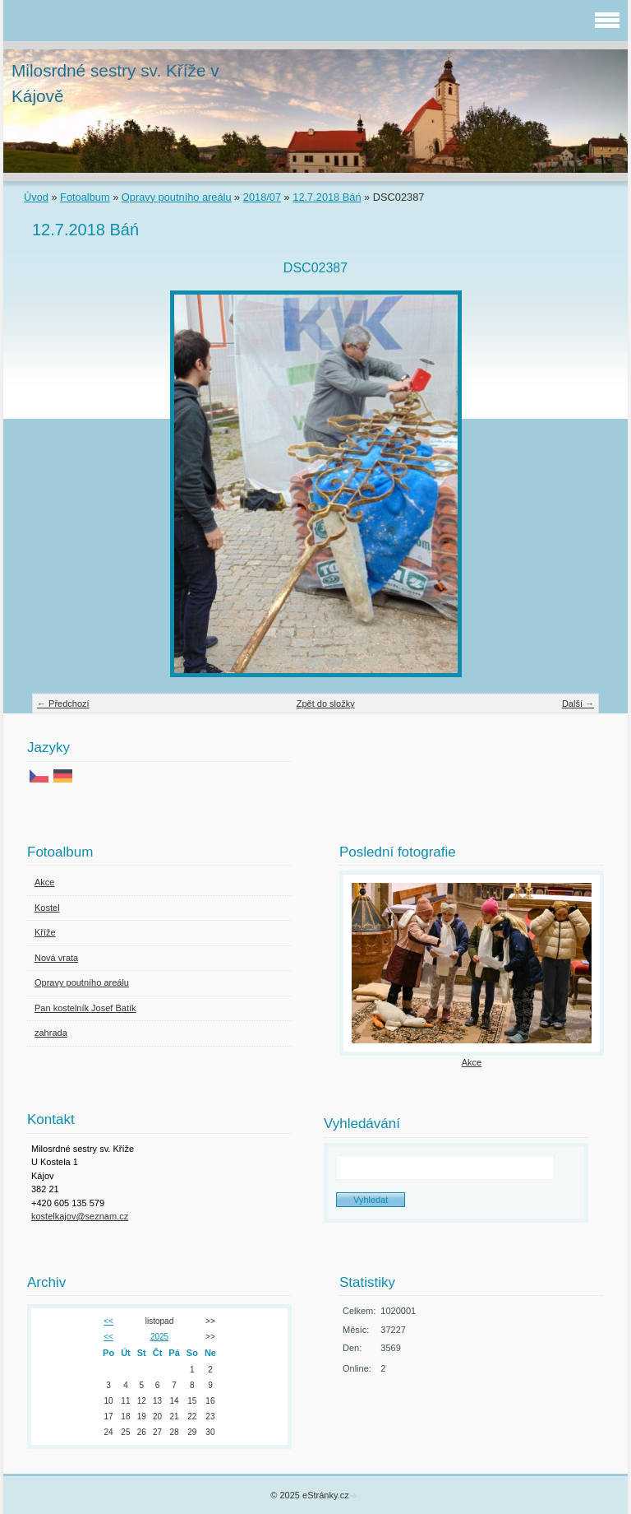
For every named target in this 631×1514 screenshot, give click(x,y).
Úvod (36, 197)
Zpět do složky (326, 703)
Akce (44, 882)
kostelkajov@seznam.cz (79, 1216)
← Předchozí (63, 703)
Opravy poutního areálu (177, 197)
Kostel (47, 908)
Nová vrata (56, 958)
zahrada (51, 1033)
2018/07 (262, 197)
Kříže (45, 932)
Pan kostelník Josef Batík (85, 1008)
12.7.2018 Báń (326, 197)
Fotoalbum (84, 197)
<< (108, 1321)
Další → (578, 703)
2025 (159, 1336)
